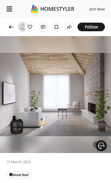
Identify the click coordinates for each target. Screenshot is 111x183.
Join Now (97, 9)
